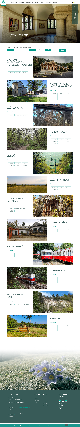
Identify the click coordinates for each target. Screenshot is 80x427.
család (67, 187)
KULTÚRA (48, 49)
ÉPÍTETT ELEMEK (62, 50)
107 (14, 414)
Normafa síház (59, 222)
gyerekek (18, 253)
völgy (61, 139)
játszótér (68, 328)
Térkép (41, 2)
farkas (54, 139)
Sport (61, 93)
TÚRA (25, 49)
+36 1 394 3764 (22, 409)
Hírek (36, 2)
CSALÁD (10, 49)
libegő (18, 165)
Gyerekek (54, 95)
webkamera (75, 7)
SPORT (18, 49)
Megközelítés (48, 2)
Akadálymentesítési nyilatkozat (47, 398)
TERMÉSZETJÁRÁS (40, 49)
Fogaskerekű (15, 246)
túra (68, 141)
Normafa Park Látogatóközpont (61, 85)
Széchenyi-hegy (59, 179)
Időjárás (36, 402)
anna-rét (54, 330)
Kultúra (68, 95)
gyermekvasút (55, 280)
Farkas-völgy (58, 131)
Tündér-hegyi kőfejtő (15, 296)
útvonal (54, 143)
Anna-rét (56, 318)
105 (14, 416)
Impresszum (45, 405)
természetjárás (55, 187)
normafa (68, 139)
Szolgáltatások (29, 2)
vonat (61, 280)
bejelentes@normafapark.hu (24, 407)
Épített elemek (54, 98)
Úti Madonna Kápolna (15, 200)
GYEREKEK (33, 49)
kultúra (11, 72)
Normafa (55, 2)
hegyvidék (18, 72)
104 (19, 412)
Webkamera (37, 404)
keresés (75, 22)
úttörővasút (61, 277)
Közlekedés (37, 400)
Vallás (24, 208)
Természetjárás (61, 95)
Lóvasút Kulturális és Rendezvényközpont (19, 62)
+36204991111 (22, 406)
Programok (21, 2)
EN (74, 2)
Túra (68, 93)
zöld (61, 141)
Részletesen (10, 69)
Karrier (44, 401)
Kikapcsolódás (14, 2)
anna (61, 330)
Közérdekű (45, 403)
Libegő (11, 155)
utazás (67, 280)
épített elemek (24, 73)
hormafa (54, 328)
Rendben (66, 425)
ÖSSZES (10, 53)
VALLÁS (55, 49)
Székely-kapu (15, 107)
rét (68, 330)
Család (54, 93)
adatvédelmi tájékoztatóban (48, 425)
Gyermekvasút (59, 270)
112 (14, 417)
